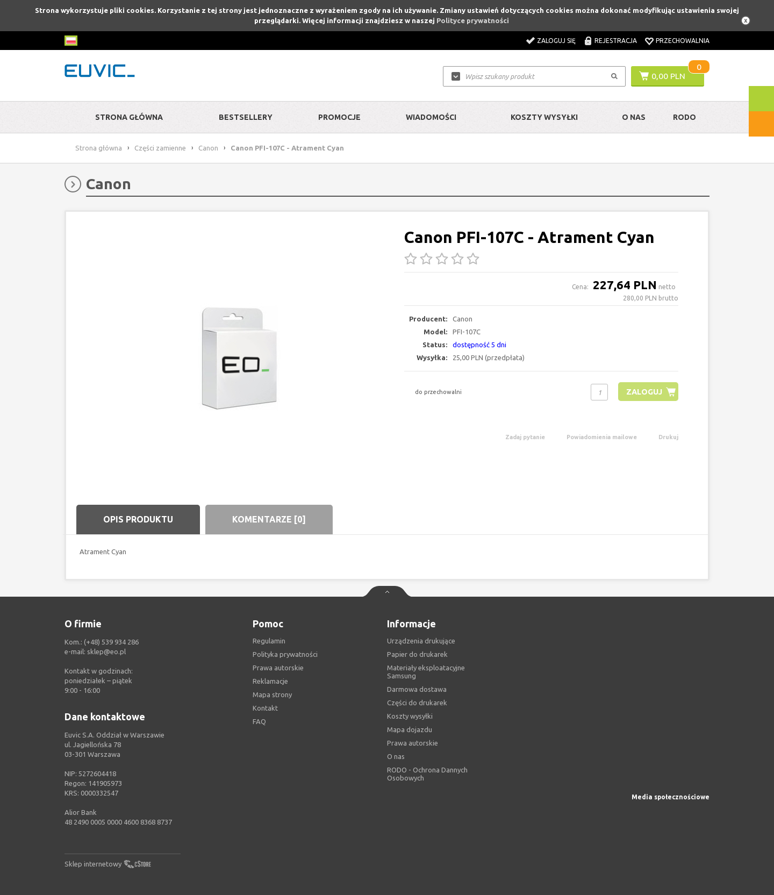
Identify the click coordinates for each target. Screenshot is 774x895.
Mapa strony (272, 694)
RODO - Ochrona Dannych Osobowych (427, 774)
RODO (684, 117)
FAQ (259, 721)
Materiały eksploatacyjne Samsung (426, 671)
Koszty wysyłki (544, 117)
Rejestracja (615, 40)
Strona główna (129, 117)
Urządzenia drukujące (421, 641)
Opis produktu (138, 519)
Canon (208, 148)
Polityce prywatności (472, 20)
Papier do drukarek (417, 654)
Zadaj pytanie (525, 437)
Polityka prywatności (285, 654)
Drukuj (668, 437)
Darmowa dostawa (417, 689)
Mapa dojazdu (409, 729)
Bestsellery (246, 117)
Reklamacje (270, 681)
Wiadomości (431, 117)
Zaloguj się (556, 40)
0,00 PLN (668, 76)
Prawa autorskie (412, 743)
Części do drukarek (417, 702)
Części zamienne (160, 148)
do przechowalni (438, 392)
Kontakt (265, 708)
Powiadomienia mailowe (602, 437)
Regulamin (269, 641)
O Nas (634, 117)
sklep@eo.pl (106, 651)
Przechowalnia (683, 40)
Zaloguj (643, 391)
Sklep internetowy (92, 864)
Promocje (339, 117)
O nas (396, 756)
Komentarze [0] (269, 519)
